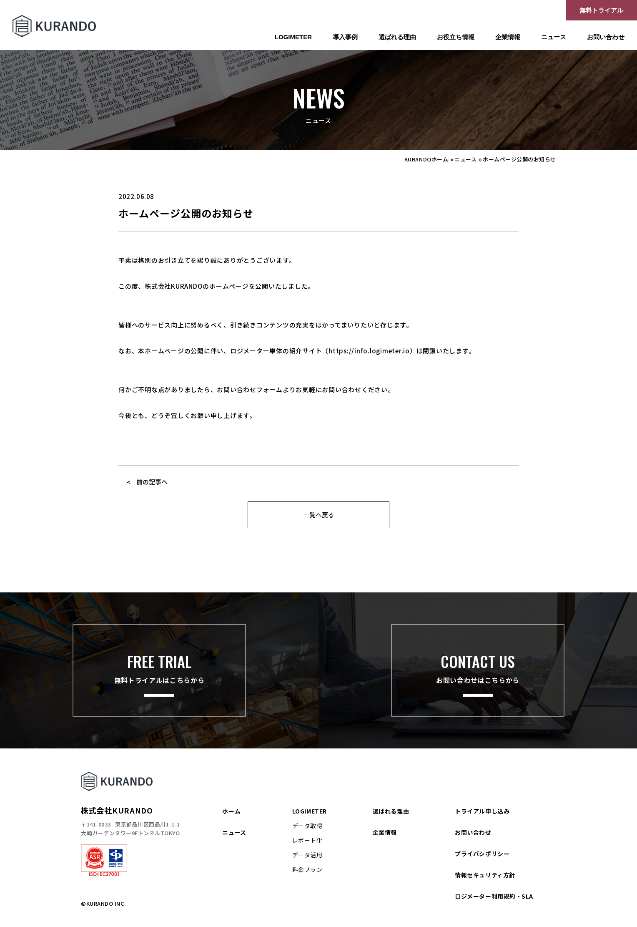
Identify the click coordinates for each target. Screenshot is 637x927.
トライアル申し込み (482, 811)
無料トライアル (601, 10)
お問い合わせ (605, 36)
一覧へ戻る (318, 514)
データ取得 (307, 825)
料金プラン (307, 869)
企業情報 (507, 36)
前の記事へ (152, 481)
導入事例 (345, 36)
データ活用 (307, 855)
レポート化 (307, 840)
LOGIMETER (293, 36)
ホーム (231, 811)
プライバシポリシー (482, 853)
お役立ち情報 (455, 36)
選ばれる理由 (397, 36)
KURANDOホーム (426, 159)
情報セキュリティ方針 (485, 875)
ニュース (553, 36)
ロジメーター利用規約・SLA (494, 896)
